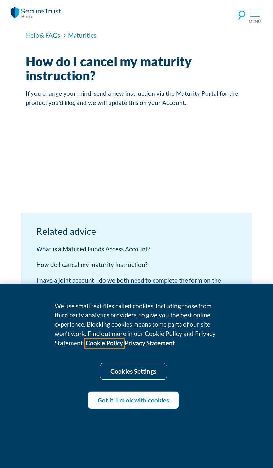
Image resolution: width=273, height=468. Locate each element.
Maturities (82, 35)
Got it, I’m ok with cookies (133, 402)
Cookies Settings (133, 373)
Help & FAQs (43, 35)
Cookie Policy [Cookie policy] (104, 345)
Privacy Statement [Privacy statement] (150, 345)
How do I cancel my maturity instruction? (92, 264)
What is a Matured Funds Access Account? (93, 248)
